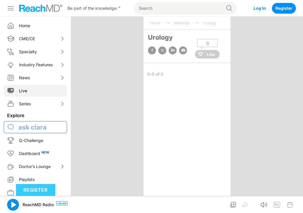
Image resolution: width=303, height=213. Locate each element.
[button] (13, 205)
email (183, 50)
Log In (260, 8)
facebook (152, 50)
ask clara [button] (32, 127)
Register (283, 8)
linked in (173, 50)
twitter (162, 50)
